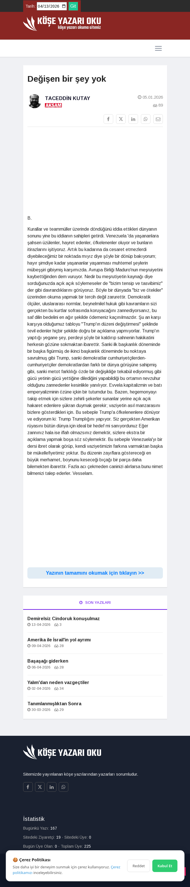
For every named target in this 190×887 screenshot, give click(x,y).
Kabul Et (165, 865)
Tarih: (30, 6)
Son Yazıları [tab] (95, 602)
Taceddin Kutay (67, 98)
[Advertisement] (95, 171)
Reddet (139, 865)
